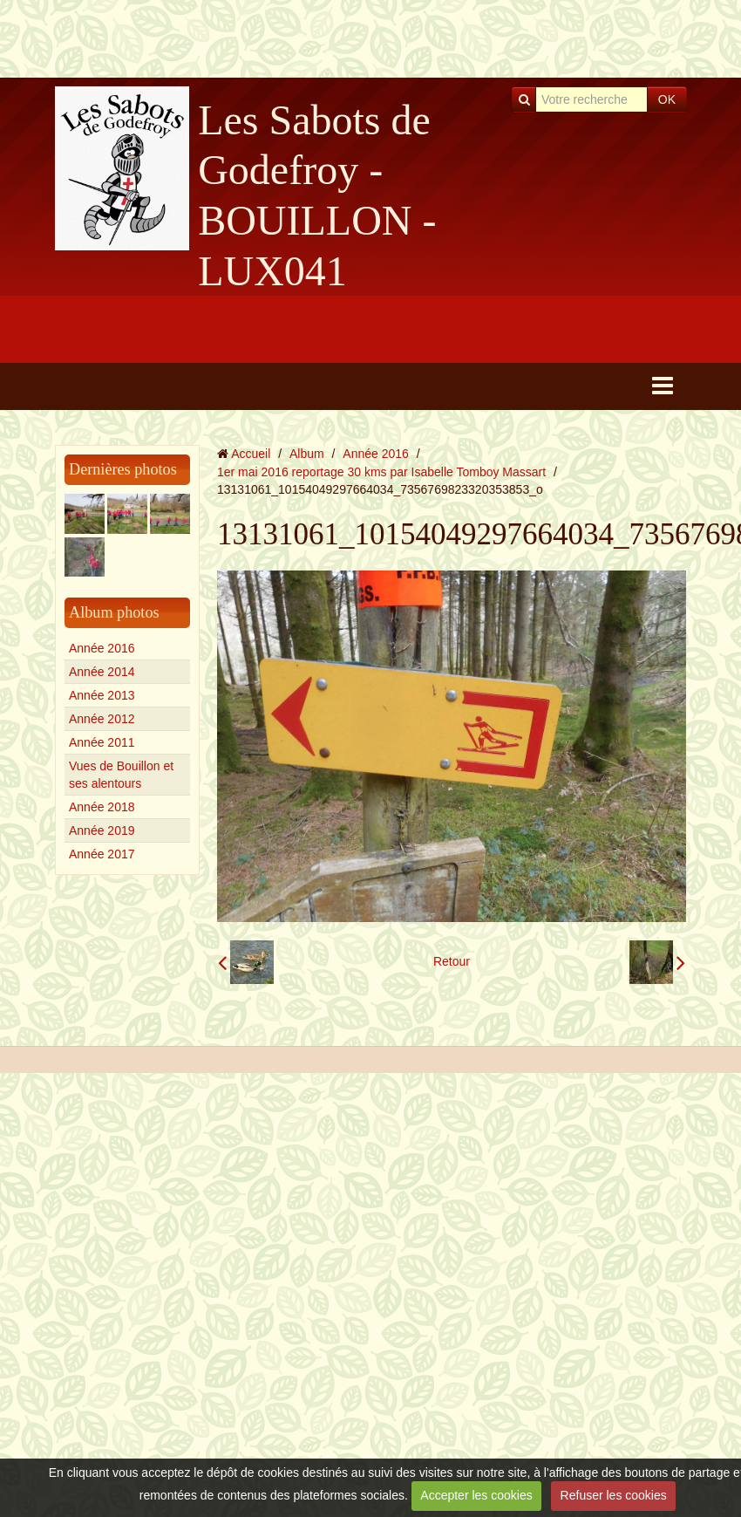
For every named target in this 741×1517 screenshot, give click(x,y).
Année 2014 (102, 672)
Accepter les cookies (476, 1495)
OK (667, 99)
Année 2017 (102, 854)
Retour (451, 961)
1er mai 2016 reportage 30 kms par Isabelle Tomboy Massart (381, 472)
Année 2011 (102, 742)
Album (306, 454)
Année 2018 (102, 807)
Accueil (250, 454)
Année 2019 (102, 830)
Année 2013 (102, 695)
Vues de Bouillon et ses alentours (121, 774)
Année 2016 (102, 648)
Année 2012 (102, 719)
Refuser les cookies (614, 1495)
